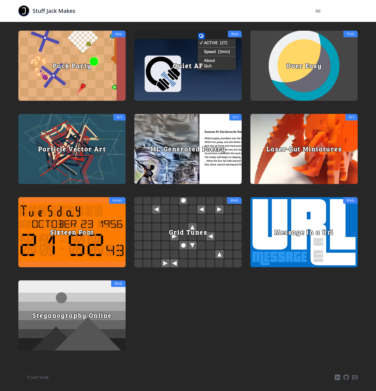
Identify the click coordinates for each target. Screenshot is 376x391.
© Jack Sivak (38, 377)
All (318, 11)
